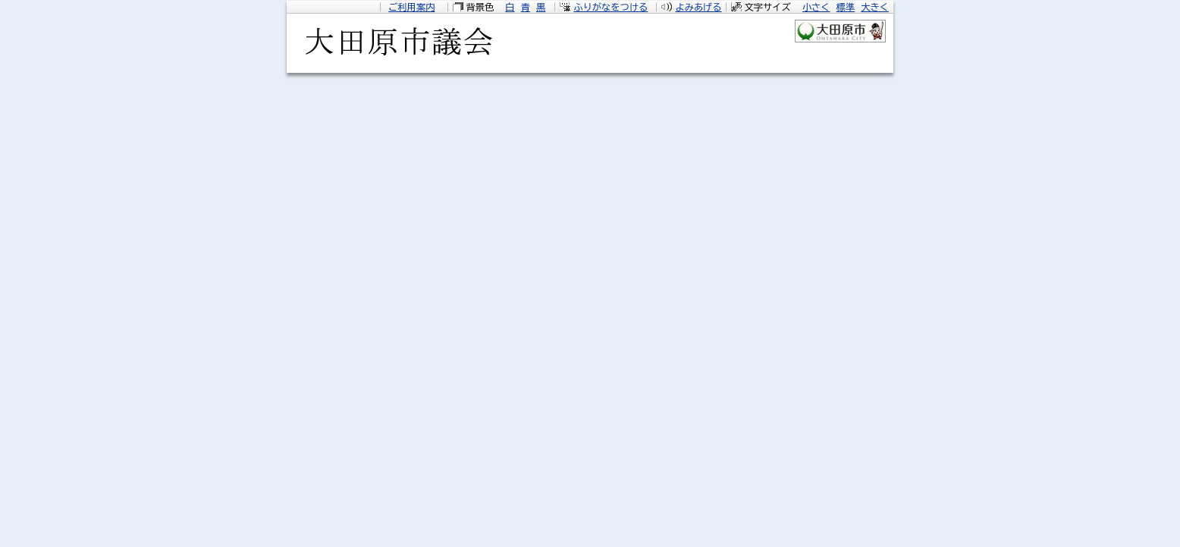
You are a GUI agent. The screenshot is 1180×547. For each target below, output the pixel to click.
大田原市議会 (397, 46)
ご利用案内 (411, 6)
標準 (845, 6)
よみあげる (698, 6)
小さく (816, 6)
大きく (875, 6)
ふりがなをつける (610, 6)
